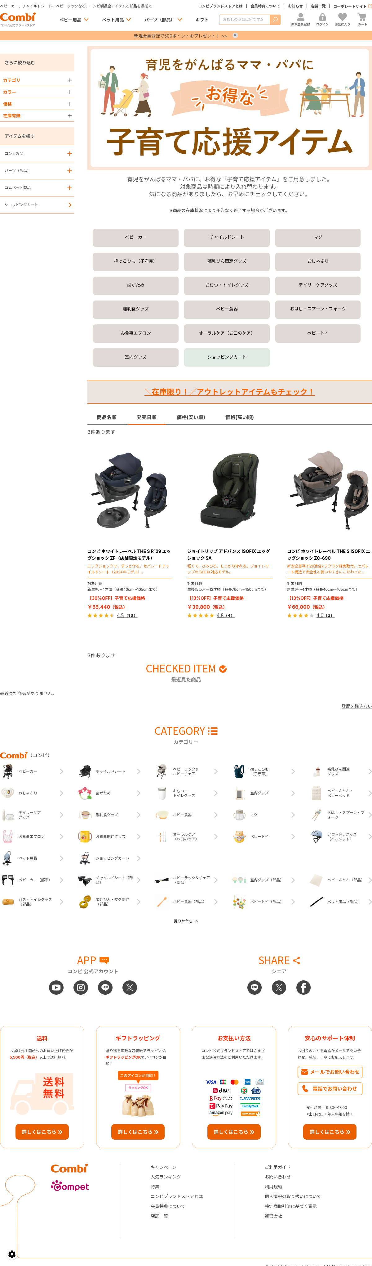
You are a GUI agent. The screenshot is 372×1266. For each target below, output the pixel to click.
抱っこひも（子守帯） (135, 261)
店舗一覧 (318, 6)
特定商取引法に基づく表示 (291, 1206)
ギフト (202, 19)
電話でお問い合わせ (334, 1089)
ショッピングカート (21, 204)
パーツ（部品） (159, 19)
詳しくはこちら (39, 1132)
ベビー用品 (70, 19)
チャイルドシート (227, 237)
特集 (155, 1186)
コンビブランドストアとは (220, 6)
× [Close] (235, 35)
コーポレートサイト (350, 6)
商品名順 (107, 417)
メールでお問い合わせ (335, 1072)
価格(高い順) (239, 417)
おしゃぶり (318, 261)
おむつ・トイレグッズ (227, 284)
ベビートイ (318, 333)
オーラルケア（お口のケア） (227, 333)
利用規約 (273, 1186)
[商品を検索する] (244, 20)
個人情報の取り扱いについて (293, 1196)
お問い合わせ (278, 1176)
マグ (318, 237)
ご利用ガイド (278, 1167)
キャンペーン (163, 1167)
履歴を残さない (357, 706)
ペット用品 (113, 19)
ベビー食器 (227, 308)
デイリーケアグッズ (318, 284)
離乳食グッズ (136, 308)
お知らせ (295, 6)
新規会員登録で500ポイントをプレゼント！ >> (180, 35)
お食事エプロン (136, 333)
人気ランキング (166, 1176)
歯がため (135, 284)
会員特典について (265, 6)
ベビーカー (136, 237)
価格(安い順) (191, 417)
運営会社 (273, 1216)
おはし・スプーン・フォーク (318, 308)
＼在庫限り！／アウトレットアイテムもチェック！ (229, 391)
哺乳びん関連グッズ (226, 261)
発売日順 (147, 417)
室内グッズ (136, 356)
